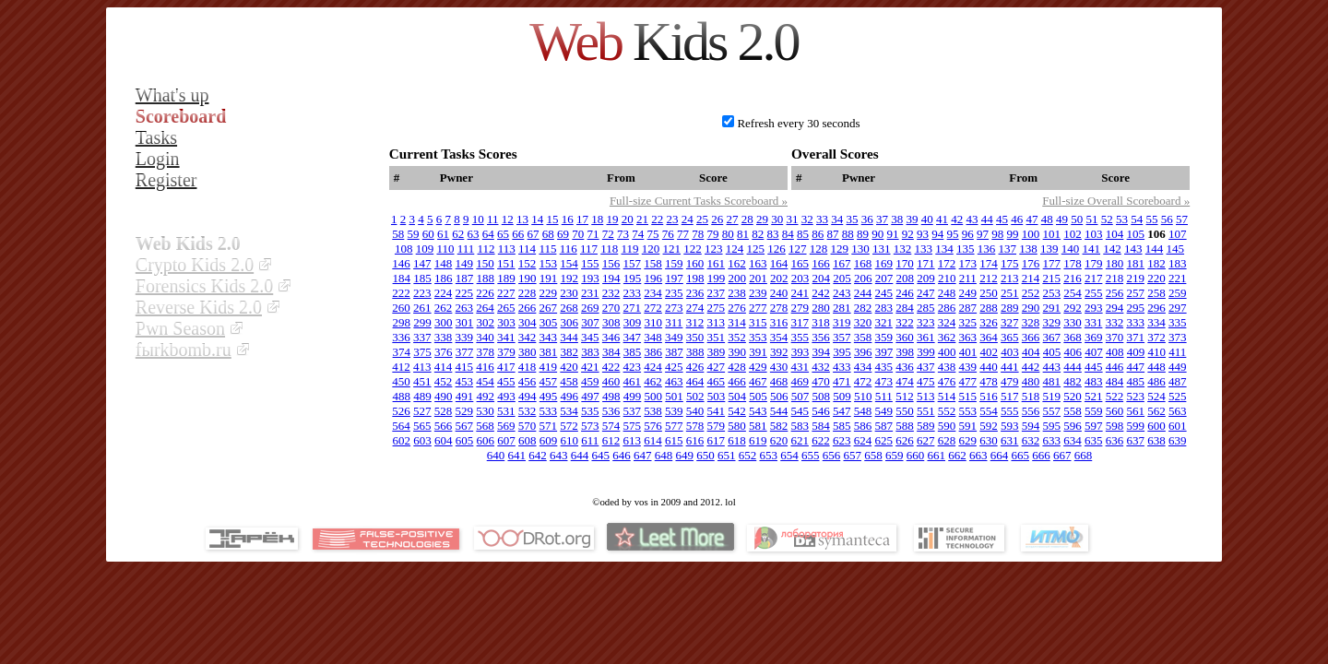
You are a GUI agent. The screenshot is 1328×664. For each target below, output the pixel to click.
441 (1010, 367)
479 (1010, 381)
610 (570, 440)
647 (643, 455)
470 (821, 381)
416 (485, 367)
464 (695, 381)
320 (863, 322)
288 (988, 307)
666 (1041, 455)
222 (401, 293)
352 (737, 337)
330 (1072, 322)
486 (1156, 381)
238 (737, 293)
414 (443, 367)
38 (897, 219)
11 (493, 219)
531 (506, 411)
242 (821, 293)
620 (779, 440)
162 (737, 263)
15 (553, 219)
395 (842, 352)
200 (738, 278)
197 (674, 278)
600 (1156, 426)
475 (926, 381)
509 (842, 396)
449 (1177, 367)
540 (695, 411)
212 (988, 278)
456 (527, 381)
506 (779, 396)
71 (593, 234)
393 (800, 352)
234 (653, 293)
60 (428, 234)
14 (537, 219)
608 (527, 440)
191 (549, 278)
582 (779, 426)
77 (683, 234)
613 (631, 440)
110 (445, 248)
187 (465, 278)
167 (842, 263)
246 (904, 293)
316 (779, 322)
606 (486, 440)
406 (1073, 352)
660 (916, 455)
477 (968, 381)
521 (1094, 396)
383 (590, 352)
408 (1115, 352)
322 (904, 322)
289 (1010, 307)
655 (810, 455)
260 (401, 307)
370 (1115, 337)
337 (422, 337)
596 (1072, 426)
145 (1176, 248)
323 (926, 322)
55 (1152, 219)
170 (904, 263)
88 (848, 234)
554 (988, 411)
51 (1092, 219)
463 (674, 381)
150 (485, 263)
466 (737, 381)
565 (422, 426)
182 (1156, 263)
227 (506, 293)
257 (1136, 293)
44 (987, 219)
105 (1136, 234)
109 (425, 248)
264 (485, 307)
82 (758, 234)
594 (1031, 426)
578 (695, 426)
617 (715, 440)
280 (821, 307)
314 (737, 322)
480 (1031, 381)
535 (590, 411)
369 (1094, 337)
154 (569, 263)
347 (632, 337)
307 (590, 322)
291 (1052, 307)
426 (695, 367)
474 (904, 381)
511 (884, 396)
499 (632, 396)
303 (506, 322)
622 (821, 440)
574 (611, 426)
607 (506, 440)
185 (422, 278)
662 (957, 455)
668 (1083, 455)
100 (1031, 234)
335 (1177, 322)
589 (926, 426)
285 (926, 307)
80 (728, 234)
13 (522, 219)
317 (799, 322)
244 (863, 293)
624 (863, 440)
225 (465, 293)
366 (1031, 337)
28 (747, 219)
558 (1072, 411)
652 (748, 455)
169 (884, 263)
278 (779, 307)
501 (674, 396)
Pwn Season (180, 328)
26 (717, 219)
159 (674, 263)
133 (924, 248)
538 (653, 411)
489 (422, 396)
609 (549, 440)
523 (1135, 396)
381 (549, 352)
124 (735, 248)
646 (621, 455)
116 (568, 248)
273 (674, 307)
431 (800, 367)
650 (705, 455)
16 (568, 219)
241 (800, 293)
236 (695, 293)
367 (1052, 337)
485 (1136, 381)
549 (884, 411)
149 (465, 263)
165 (800, 263)
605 (465, 440)
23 (673, 219)
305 (549, 322)
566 (443, 426)
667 (1062, 455)
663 (978, 455)
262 (443, 307)
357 (842, 337)
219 (1135, 278)
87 (833, 234)
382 (570, 352)
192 (570, 278)
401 (968, 352)
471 (842, 381)
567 (465, 426)
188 (486, 278)
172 (947, 263)
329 (1051, 322)
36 (867, 219)
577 (674, 426)
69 (563, 234)
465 (716, 381)
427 (716, 367)
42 (957, 219)
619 (758, 440)
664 (999, 455)
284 (904, 307)
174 (988, 263)
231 (590, 293)
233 (632, 293)
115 (547, 248)
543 (758, 411)
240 (779, 293)
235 (674, 293)
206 (863, 278)
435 (884, 367)
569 (506, 426)
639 (1177, 440)
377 (465, 352)
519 (1051, 396)
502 (695, 396)
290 (1031, 307)
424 (653, 367)
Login (158, 158)
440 (988, 367)
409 (1136, 352)
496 (570, 396)
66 (518, 234)
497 (590, 396)
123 (714, 248)
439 (968, 367)
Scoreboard (181, 116)
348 (653, 337)
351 (716, 337)
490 (443, 396)
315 (758, 322)
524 (1156, 396)
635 (1094, 440)
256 (1115, 293)
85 (803, 234)
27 (733, 219)
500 (654, 396)
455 (506, 381)
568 (485, 426)
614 (653, 440)
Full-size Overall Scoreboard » (1116, 201)
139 (1049, 248)
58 (398, 234)
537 (632, 411)
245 (884, 293)
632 (1031, 440)
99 (1013, 234)
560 (1115, 411)
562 (1156, 411)
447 (1136, 367)
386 (654, 352)
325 (967, 322)
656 (832, 455)
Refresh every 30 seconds (798, 123)
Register (166, 180)
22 (657, 219)
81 (743, 234)
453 (465, 381)
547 (842, 411)
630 (988, 440)
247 (926, 293)
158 (653, 263)
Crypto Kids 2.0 (195, 265)
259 (1177, 293)
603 (422, 440)
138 (1028, 248)
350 (695, 337)
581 (758, 426)
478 (988, 381)
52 (1107, 219)
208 (905, 278)
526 (401, 411)
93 (923, 234)
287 (968, 307)
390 (738, 352)
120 (651, 248)
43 (972, 219)
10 (478, 219)
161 (716, 263)
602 (402, 440)
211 (968, 278)
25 (702, 219)
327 (1010, 322)
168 (863, 263)
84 (788, 234)
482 (1072, 381)
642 (537, 455)
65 (503, 234)
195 (632, 278)
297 (1177, 307)
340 (485, 337)
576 (653, 426)
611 (590, 440)
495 (549, 396)
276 (737, 307)
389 (716, 352)
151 (506, 263)
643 (559, 455)
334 (1156, 322)
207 (884, 278)
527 (422, 411)
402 (989, 352)
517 (1010, 396)
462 (653, 381)
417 (506, 367)
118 (609, 248)
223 (422, 293)
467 (758, 381)
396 (863, 352)
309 (632, 322)
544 (779, 411)
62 (458, 234)
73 (623, 234)
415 (465, 367)
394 (821, 352)
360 (904, 337)
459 (590, 381)
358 (863, 337)
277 (758, 307)
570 (527, 426)
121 (672, 248)
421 (590, 367)
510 (863, 396)
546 (821, 411)
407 (1094, 352)
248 (947, 293)
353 (758, 337)
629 (967, 440)
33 (822, 219)
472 (863, 381)
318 (821, 322)
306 (570, 322)
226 (485, 293)
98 (997, 234)
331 (1094, 322)
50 (1077, 219)
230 (569, 293)
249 (968, 293)
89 (863, 234)
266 (527, 307)
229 (549, 293)
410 (1157, 352)
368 (1072, 337)
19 (613, 219)
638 (1156, 440)
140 (1070, 248)
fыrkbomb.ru (183, 349)
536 (611, 411)
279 (800, 307)
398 (905, 352)
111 (466, 248)
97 (983, 234)
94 (937, 234)
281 (842, 307)
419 (549, 367)
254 (1072, 293)
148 (443, 263)
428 (737, 367)
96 (968, 234)
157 (632, 263)
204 (821, 278)
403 (1010, 352)
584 (821, 426)
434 (863, 367)
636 (1115, 440)
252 (1031, 293)
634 (1072, 440)
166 (821, 263)
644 (580, 455)
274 (695, 307)
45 (1002, 219)
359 (884, 337)
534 (569, 411)
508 (821, 396)
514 (947, 396)
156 (611, 263)
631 (1010, 440)
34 (837, 219)
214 (1031, 278)
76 (668, 234)
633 (1051, 440)
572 (569, 426)
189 (506, 278)
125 (756, 248)
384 (611, 352)
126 (776, 248)
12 (508, 219)
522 (1115, 396)
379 (506, 352)
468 (779, 381)
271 (632, 307)
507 (800, 396)
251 (1010, 293)
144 (1154, 248)
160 (695, 263)
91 (893, 234)
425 (674, 367)
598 (1115, 426)
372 (1156, 337)
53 (1122, 219)
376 (443, 352)
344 (569, 337)
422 (611, 367)
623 (842, 440)
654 (789, 455)
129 (840, 248)
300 (443, 322)
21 (642, 219)
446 (1115, 367)
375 (422, 352)
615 (674, 440)
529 (465, 411)
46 (1017, 219)
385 (632, 352)
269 (590, 307)
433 (842, 367)
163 (758, 263)
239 (758, 293)
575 (632, 426)
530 (485, 411)
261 (422, 307)
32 (807, 219)
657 (852, 455)
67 (534, 234)
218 (1115, 278)
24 (688, 219)
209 (926, 278)
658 (873, 455)
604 (443, 440)
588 (904, 426)
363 (968, 337)
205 (842, 278)
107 (1177, 234)
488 (402, 396)
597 (1094, 426)
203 (800, 278)
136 (987, 248)
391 (758, 352)
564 (401, 426)
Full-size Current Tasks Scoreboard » (699, 201)
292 (1072, 307)
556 (1031, 411)
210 (947, 278)
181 (1136, 263)
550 (904, 411)
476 (947, 381)
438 (947, 367)
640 (496, 455)
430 (779, 367)
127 (797, 248)
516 (988, 396)
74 (638, 234)
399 (926, 352)
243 (842, 293)
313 (715, 322)
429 (758, 367)
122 (692, 248)
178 (1072, 263)
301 (465, 322)
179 (1094, 263)
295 (1136, 307)
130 (860, 248)
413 (422, 367)
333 (1135, 322)
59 (414, 234)
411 (1177, 352)
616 (695, 440)
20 (628, 219)
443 (1052, 367)
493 (506, 396)
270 (611, 307)
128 (819, 248)
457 (549, 381)
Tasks (156, 137)
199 (716, 278)
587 (884, 426)
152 (527, 263)
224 (443, 293)
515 (967, 396)
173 (968, 263)
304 (527, 322)
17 (582, 219)
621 (799, 440)
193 (590, 278)
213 (1010, 278)
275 (716, 307)
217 (1094, 278)
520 (1072, 396)
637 (1135, 440)
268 (569, 307)
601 (1177, 426)
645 (600, 455)
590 (947, 426)
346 (611, 337)
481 (1052, 381)
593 (1010, 426)
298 (402, 322)
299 (422, 322)
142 (1112, 248)
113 (507, 248)
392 (779, 352)
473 (884, 381)
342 (527, 337)
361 (926, 337)
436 (904, 367)
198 (695, 278)
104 (1115, 234)
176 (1031, 263)
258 (1156, 293)
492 (486, 396)
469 (800, 381)
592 (988, 426)
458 (569, 381)
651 (726, 455)
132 (903, 248)
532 (527, 411)
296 (1156, 307)
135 (965, 248)
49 (1062, 219)
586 (863, 426)
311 (673, 322)
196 (654, 278)
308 (611, 322)
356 (821, 337)
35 (853, 219)
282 (863, 307)
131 (881, 248)
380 (527, 352)
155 (590, 263)
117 (589, 248)
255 (1094, 293)
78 (698, 234)
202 (779, 278)
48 (1047, 219)
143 (1133, 248)
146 (401, 263)
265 (506, 307)
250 (988, 293)
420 (569, 367)
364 (988, 337)
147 (422, 263)
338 (443, 337)
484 (1115, 381)
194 (611, 278)
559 (1094, 411)
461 (632, 381)
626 (904, 440)
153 (549, 263)
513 (926, 396)
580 (737, 426)
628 (947, 440)
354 (779, 337)
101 (1052, 234)
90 (877, 234)
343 (549, 337)
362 (947, 337)
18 (597, 219)
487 (1177, 381)
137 (1008, 248)
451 (422, 381)
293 (1094, 307)
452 (443, 381)
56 (1167, 219)
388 (695, 352)
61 (443, 234)
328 (1031, 322)
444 (1072, 367)
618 (737, 440)
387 (674, 352)
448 (1156, 367)
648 (664, 455)
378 (486, 352)
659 (894, 455)
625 (883, 440)
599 (1136, 426)
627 (926, 440)
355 (800, 337)
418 (527, 367)
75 (653, 234)
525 (1177, 396)
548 (863, 411)
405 (1052, 352)
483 (1094, 381)
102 (1072, 234)
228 (527, 293)
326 (988, 322)
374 (402, 352)
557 (1052, 411)
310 (654, 322)
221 (1177, 278)
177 (1052, 263)
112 (486, 248)
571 (549, 426)
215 (1051, 278)
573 (590, 426)
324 (947, 322)
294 (1115, 307)
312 (695, 322)
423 (632, 367)
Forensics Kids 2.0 (204, 286)
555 (1010, 411)
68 (548, 234)
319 (842, 322)
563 (1177, 411)
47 (1032, 219)
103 (1094, 234)
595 (1052, 426)
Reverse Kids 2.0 (199, 307)
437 (926, 367)
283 (884, 307)
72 (608, 234)
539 (674, 411)
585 (842, 426)
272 (653, 307)
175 (1010, 263)
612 (611, 440)
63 (474, 234)
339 (465, 337)
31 (793, 219)
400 (947, 352)
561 (1136, 411)
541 (716, 411)
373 (1177, 337)
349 (674, 337)
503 (716, 396)
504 (738, 396)
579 (716, 426)
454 (485, 381)
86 (818, 234)
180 (1115, 263)
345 (590, 337)
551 (926, 411)
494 (527, 396)
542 (737, 411)
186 (443, 278)
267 (549, 307)
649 (684, 455)
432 (821, 367)
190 (527, 278)
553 (968, 411)
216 (1072, 278)
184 (402, 278)
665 (1020, 455)
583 (800, 426)
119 (630, 248)
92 (908, 234)
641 (516, 455)
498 (611, 396)
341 (506, 337)
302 (486, 322)
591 (968, 426)
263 (465, 307)
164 (779, 263)
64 (488, 234)
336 (401, 337)
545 (800, 411)
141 (1092, 248)
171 (926, 263)
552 (947, 411)
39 (913, 219)
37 (882, 219)
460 (611, 381)
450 (401, 381)
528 (443, 411)
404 (1031, 352)
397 (884, 352)
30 (777, 219)
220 (1156, 278)
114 (527, 248)
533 (549, 411)
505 (758, 396)
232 (611, 293)
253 (1052, 293)
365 (1010, 337)
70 (578, 234)
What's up (172, 95)
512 (904, 396)
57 (1182, 219)
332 (1115, 322)
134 (944, 248)
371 (1136, 337)
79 (713, 234)
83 (773, 234)
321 (883, 322)
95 (953, 234)
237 (716, 293)
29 (762, 219)
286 (947, 307)
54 (1137, 219)
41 (942, 219)
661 (936, 455)
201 (758, 278)
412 (401, 367)
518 (1031, 396)
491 (465, 396)
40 (927, 219)
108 (404, 248)
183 (1177, 263)
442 (1031, 367)
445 (1094, 367)
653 (768, 455)
